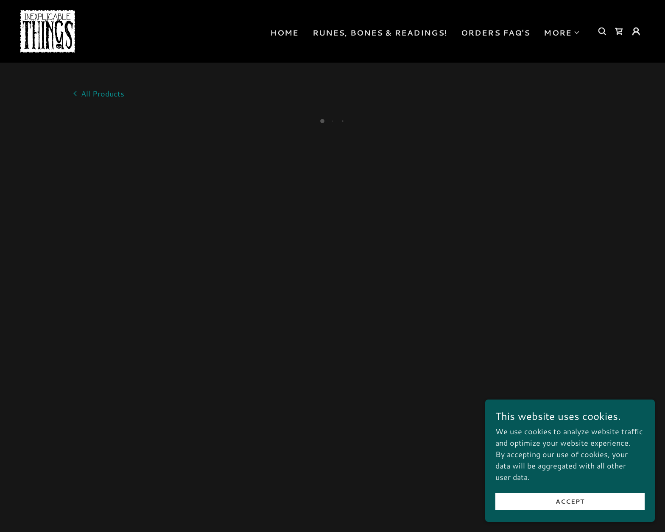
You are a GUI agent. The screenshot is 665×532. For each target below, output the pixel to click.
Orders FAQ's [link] (496, 31)
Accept (570, 501)
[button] (562, 31)
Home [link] (284, 31)
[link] (46, 29)
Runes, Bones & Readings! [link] (380, 31)
